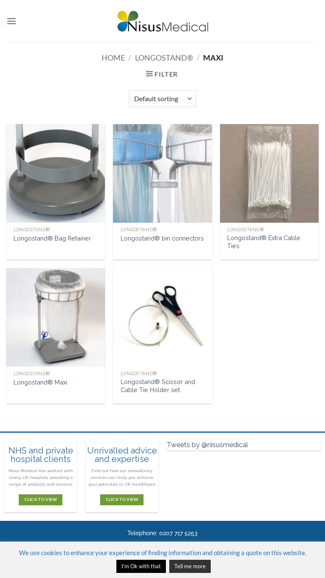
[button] (11, 21)
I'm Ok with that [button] (141, 566)
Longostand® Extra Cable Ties (263, 241)
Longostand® (164, 57)
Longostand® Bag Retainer (52, 238)
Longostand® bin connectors (162, 238)
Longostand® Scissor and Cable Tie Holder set (158, 385)
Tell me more (190, 566)
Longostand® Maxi (40, 382)
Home (113, 57)
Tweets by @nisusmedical (207, 445)
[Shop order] (162, 98)
